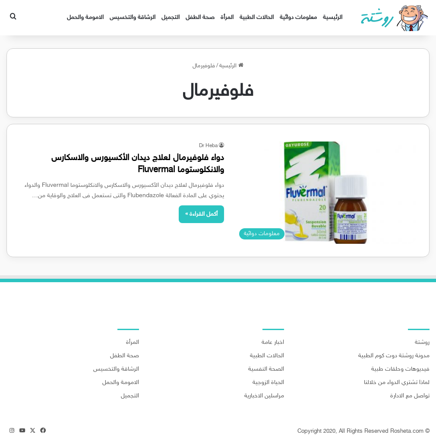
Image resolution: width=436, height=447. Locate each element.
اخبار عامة (273, 342)
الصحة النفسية (266, 369)
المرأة (227, 17)
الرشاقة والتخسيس (132, 17)
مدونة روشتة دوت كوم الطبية (394, 356)
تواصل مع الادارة (410, 396)
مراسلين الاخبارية (264, 396)
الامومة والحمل (85, 17)
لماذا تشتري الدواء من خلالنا (397, 382)
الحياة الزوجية (268, 382)
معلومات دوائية (298, 17)
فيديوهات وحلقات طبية (400, 369)
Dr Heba (208, 146)
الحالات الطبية (257, 17)
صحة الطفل (200, 17)
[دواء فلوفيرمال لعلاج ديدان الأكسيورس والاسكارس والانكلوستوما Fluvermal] (325, 193)
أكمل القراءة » (201, 214)
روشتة (422, 342)
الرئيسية (332, 17)
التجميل (170, 17)
